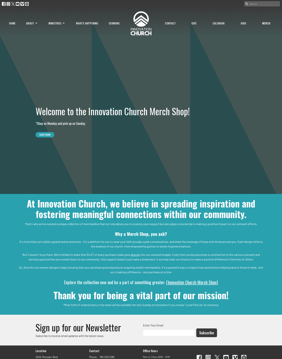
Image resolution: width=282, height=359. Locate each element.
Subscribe (206, 332)
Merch (266, 23)
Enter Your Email (153, 325)
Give (194, 23)
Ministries (57, 23)
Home (12, 23)
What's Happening (87, 23)
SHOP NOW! (45, 135)
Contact (170, 23)
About (32, 23)
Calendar (219, 23)
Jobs (243, 23)
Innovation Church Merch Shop (192, 282)
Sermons (114, 23)
